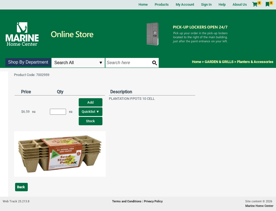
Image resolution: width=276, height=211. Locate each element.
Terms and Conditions (127, 201)
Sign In (206, 4)
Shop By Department (28, 62)
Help (222, 4)
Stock (90, 121)
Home (143, 4)
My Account (185, 4)
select (101, 62)
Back (21, 187)
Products (162, 4)
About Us (240, 4)
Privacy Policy (153, 201)
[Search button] (154, 63)
